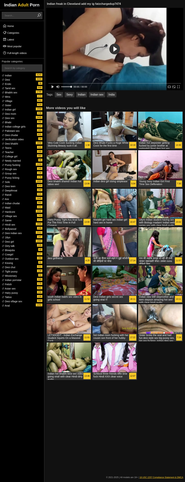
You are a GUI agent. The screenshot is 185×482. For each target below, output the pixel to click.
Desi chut (8, 267)
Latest (8, 39)
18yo (6, 237)
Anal (6, 305)
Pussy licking (10, 177)
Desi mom (9, 113)
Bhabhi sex (9, 92)
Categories (11, 33)
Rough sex (9, 169)
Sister (6, 105)
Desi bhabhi (10, 143)
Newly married (11, 160)
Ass (5, 199)
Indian (7, 75)
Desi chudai (10, 135)
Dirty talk (8, 246)
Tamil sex (8, 88)
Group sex (9, 173)
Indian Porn (21, 4)
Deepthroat (9, 190)
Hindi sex (8, 224)
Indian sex (97, 94)
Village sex (9, 216)
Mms (6, 96)
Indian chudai (11, 203)
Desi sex (8, 118)
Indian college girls (14, 126)
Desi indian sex (12, 233)
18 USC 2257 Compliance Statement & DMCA (161, 477)
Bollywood (9, 229)
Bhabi (6, 122)
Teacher (8, 152)
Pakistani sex (10, 130)
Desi (6, 79)
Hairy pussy (10, 292)
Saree (7, 220)
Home (8, 26)
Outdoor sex (10, 258)
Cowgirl (7, 254)
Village (7, 101)
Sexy (69, 94)
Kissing (7, 263)
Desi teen (8, 186)
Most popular (12, 46)
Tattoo (7, 297)
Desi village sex (12, 301)
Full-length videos (15, 53)
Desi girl (8, 241)
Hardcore (8, 211)
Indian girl (9, 109)
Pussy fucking (11, 165)
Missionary (9, 275)
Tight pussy (10, 271)
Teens (7, 148)
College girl (9, 156)
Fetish (7, 284)
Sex (59, 94)
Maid (6, 207)
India (111, 94)
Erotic (6, 84)
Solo (6, 182)
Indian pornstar (11, 280)
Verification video (13, 139)
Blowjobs (8, 250)
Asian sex (9, 288)
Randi (6, 194)
